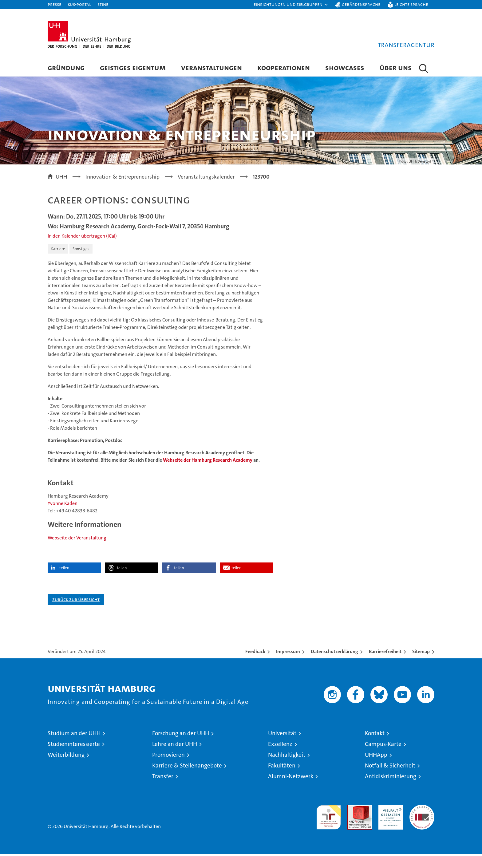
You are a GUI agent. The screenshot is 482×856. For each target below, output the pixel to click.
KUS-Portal (79, 4)
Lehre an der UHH (174, 746)
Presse (54, 4)
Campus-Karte (383, 746)
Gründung (66, 67)
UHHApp (376, 756)
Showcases (344, 67)
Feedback (255, 653)
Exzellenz (280, 746)
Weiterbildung (66, 756)
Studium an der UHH (74, 735)
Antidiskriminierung (390, 778)
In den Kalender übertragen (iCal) (82, 237)
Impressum (288, 653)
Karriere (58, 250)
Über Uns (396, 67)
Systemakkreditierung (421, 810)
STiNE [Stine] (102, 4)
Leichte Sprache (411, 4)
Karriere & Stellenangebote (187, 767)
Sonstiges (81, 250)
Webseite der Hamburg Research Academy (207, 461)
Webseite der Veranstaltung (77, 539)
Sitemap (421, 653)
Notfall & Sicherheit (390, 767)
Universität (282, 735)
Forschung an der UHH (180, 735)
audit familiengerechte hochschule (328, 816)
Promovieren (168, 756)
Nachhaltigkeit (286, 756)
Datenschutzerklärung (334, 653)
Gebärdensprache (361, 4)
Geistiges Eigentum (133, 67)
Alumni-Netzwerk (290, 778)
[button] (291, 4)
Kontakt (375, 735)
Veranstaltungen (211, 67)
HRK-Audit (389, 810)
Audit (353, 810)
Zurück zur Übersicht (76, 601)
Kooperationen (283, 67)
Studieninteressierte (74, 746)
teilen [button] (64, 569)
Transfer (162, 778)
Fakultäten (281, 767)
